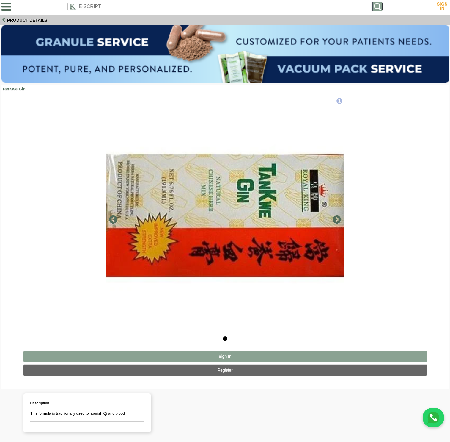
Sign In (225, 356)
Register (224, 370)
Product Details (27, 20)
